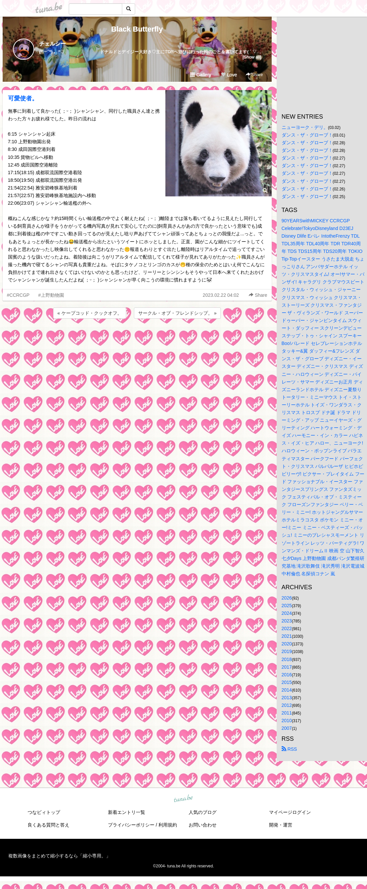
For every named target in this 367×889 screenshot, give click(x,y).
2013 (287, 697)
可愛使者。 (23, 98)
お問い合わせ (203, 825)
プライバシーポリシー (131, 825)
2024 (287, 613)
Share (254, 74)
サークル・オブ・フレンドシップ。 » (177, 313)
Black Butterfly (137, 29)
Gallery (200, 74)
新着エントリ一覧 (126, 812)
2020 (287, 643)
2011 (287, 713)
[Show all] (251, 57)
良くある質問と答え (48, 825)
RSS (289, 749)
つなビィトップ (44, 812)
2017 (287, 667)
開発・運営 (280, 825)
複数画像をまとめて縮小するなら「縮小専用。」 (59, 855)
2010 (287, 720)
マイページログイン (290, 812)
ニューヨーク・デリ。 (305, 127)
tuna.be (183, 799)
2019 (287, 651)
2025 (287, 605)
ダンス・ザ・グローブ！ (307, 135)
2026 (287, 598)
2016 (287, 674)
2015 (287, 682)
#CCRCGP (18, 295)
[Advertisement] (137, 338)
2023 (287, 620)
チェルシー (52, 44)
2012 (287, 705)
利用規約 (167, 825)
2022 (287, 628)
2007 (287, 728)
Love (229, 74)
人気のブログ (203, 812)
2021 (287, 636)
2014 (287, 690)
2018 (287, 659)
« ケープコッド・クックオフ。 (89, 313)
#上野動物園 (51, 295)
